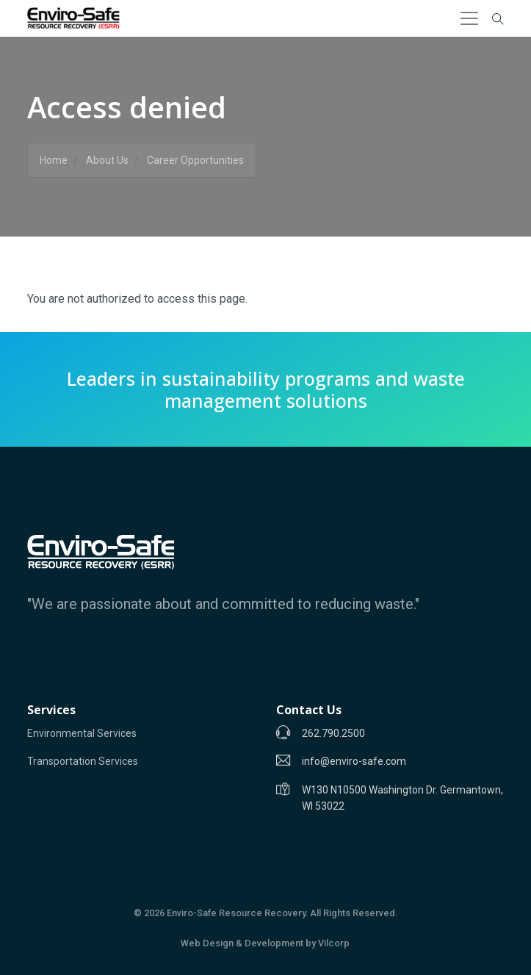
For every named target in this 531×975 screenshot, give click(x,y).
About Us (107, 160)
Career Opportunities (195, 160)
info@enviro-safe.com (354, 761)
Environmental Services (82, 733)
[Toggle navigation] (469, 18)
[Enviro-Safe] (100, 552)
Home (54, 160)
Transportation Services (82, 761)
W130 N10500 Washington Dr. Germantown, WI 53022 (402, 798)
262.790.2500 (333, 733)
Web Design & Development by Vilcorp (265, 943)
